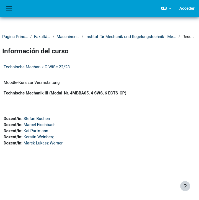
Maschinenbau (67, 36)
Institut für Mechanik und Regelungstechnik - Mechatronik (131, 36)
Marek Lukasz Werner (43, 143)
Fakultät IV (42, 36)
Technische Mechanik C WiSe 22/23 (37, 66)
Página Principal (15, 36)
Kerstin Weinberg (39, 136)
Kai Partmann (36, 130)
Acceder (187, 8)
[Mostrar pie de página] (185, 186)
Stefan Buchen (37, 118)
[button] (166, 8)
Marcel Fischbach (40, 124)
